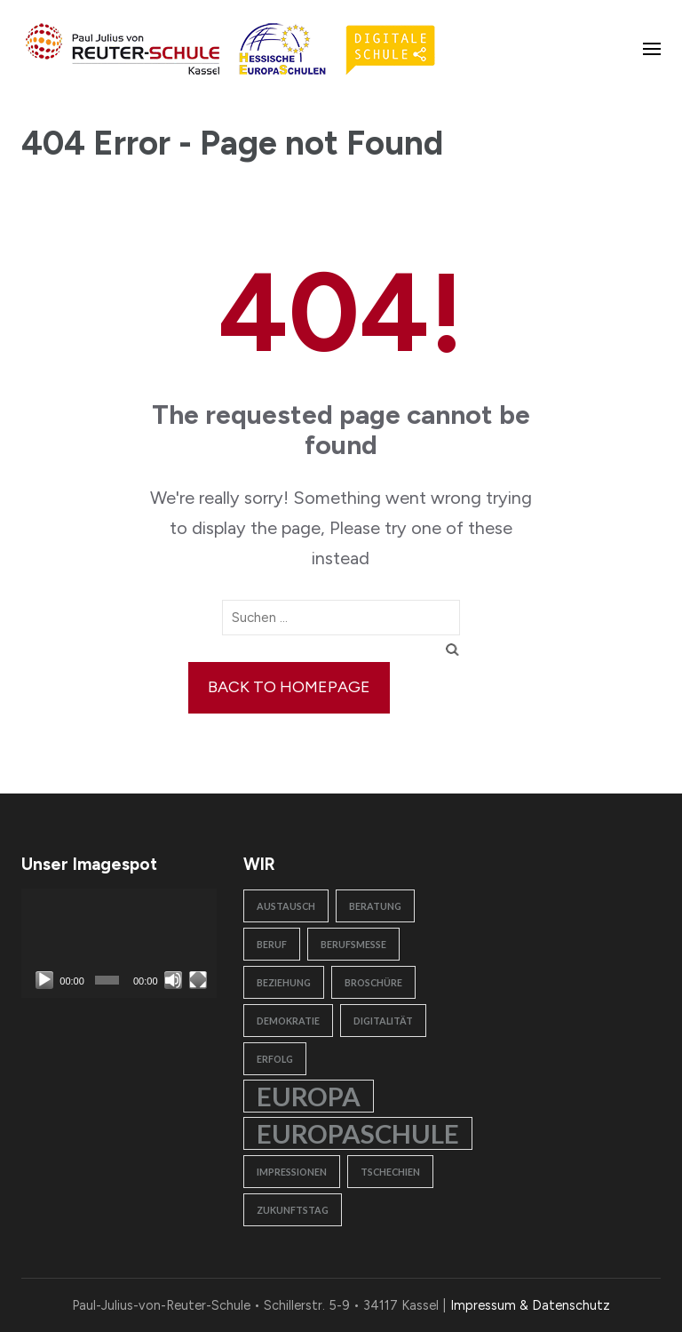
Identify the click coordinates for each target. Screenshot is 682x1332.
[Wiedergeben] (44, 980)
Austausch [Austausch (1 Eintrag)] (286, 906)
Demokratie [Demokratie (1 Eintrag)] (288, 1020)
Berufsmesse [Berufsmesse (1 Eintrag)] (353, 944)
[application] (119, 944)
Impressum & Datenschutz (530, 1305)
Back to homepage (289, 687)
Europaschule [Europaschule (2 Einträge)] (358, 1133)
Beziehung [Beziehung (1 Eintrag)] (284, 982)
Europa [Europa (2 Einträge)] (309, 1096)
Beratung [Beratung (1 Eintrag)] (375, 906)
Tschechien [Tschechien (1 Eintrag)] (390, 1171)
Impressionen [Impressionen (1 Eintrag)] (292, 1171)
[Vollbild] (198, 980)
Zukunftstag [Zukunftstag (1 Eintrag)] (293, 1210)
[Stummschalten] (173, 980)
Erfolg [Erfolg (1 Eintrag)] (275, 1059)
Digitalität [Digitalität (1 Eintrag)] (383, 1020)
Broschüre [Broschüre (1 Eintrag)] (373, 982)
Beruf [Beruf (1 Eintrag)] (272, 944)
